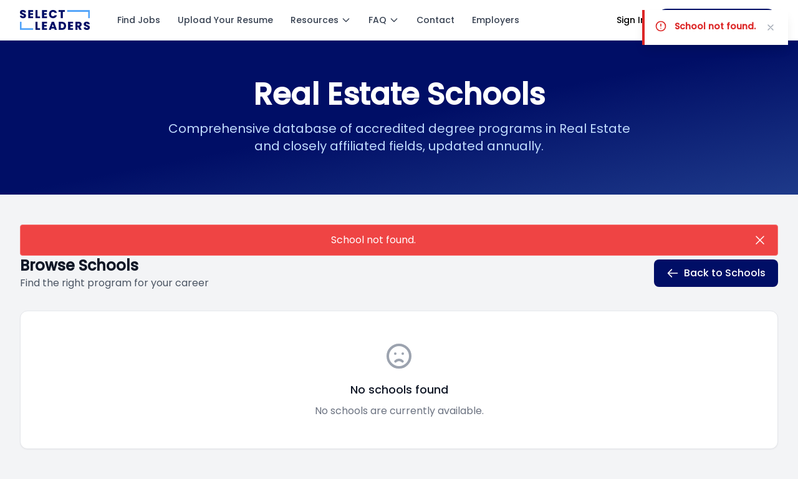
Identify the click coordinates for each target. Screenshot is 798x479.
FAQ (383, 20)
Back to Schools (716, 273)
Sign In (631, 20)
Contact (435, 20)
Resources (321, 20)
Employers (495, 20)
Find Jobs (138, 20)
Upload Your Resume (225, 20)
